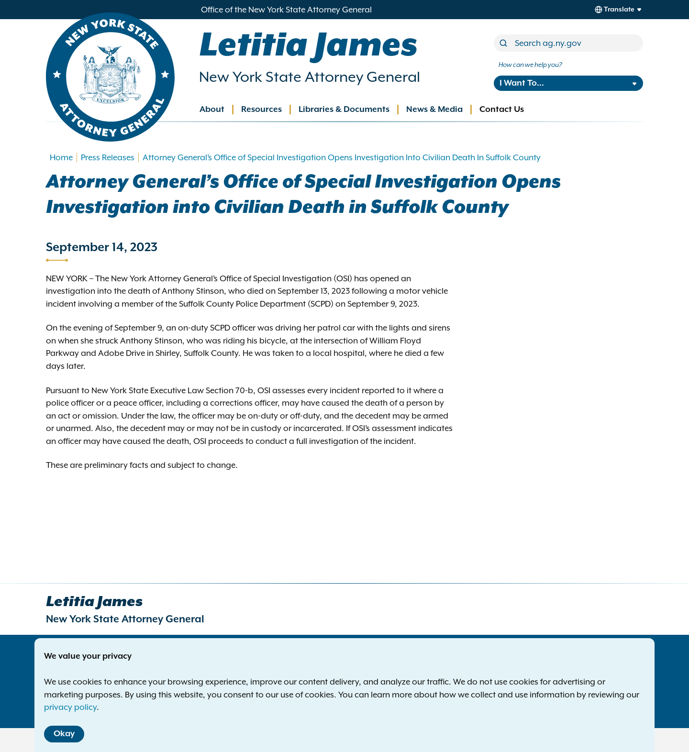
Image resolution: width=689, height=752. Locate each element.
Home (61, 157)
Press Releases (107, 157)
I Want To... (522, 83)
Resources (261, 109)
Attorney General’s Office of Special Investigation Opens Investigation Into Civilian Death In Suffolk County (342, 157)
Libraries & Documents (344, 109)
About (212, 109)
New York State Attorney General (309, 76)
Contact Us (501, 109)
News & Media (434, 109)
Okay (64, 734)
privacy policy (70, 707)
